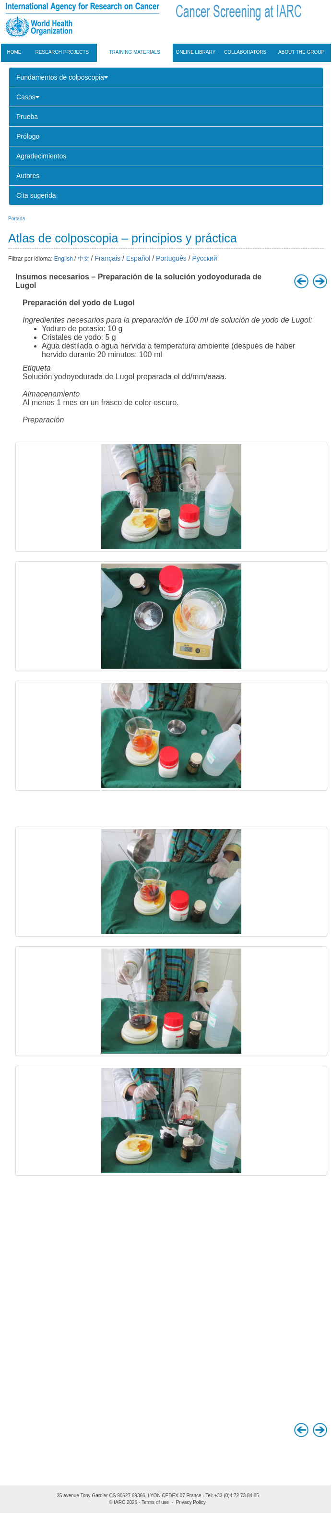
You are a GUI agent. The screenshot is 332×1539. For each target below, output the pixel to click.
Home (14, 52)
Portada (16, 218)
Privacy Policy (191, 1502)
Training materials (134, 52)
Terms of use (155, 1502)
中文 (83, 258)
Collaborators (245, 52)
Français (107, 258)
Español (138, 258)
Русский (204, 258)
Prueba (27, 116)
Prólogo (27, 136)
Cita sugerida (36, 195)
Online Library (196, 52)
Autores (27, 176)
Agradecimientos (41, 156)
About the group (301, 52)
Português (171, 258)
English (63, 258)
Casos (27, 97)
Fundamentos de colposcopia (62, 77)
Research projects (62, 52)
